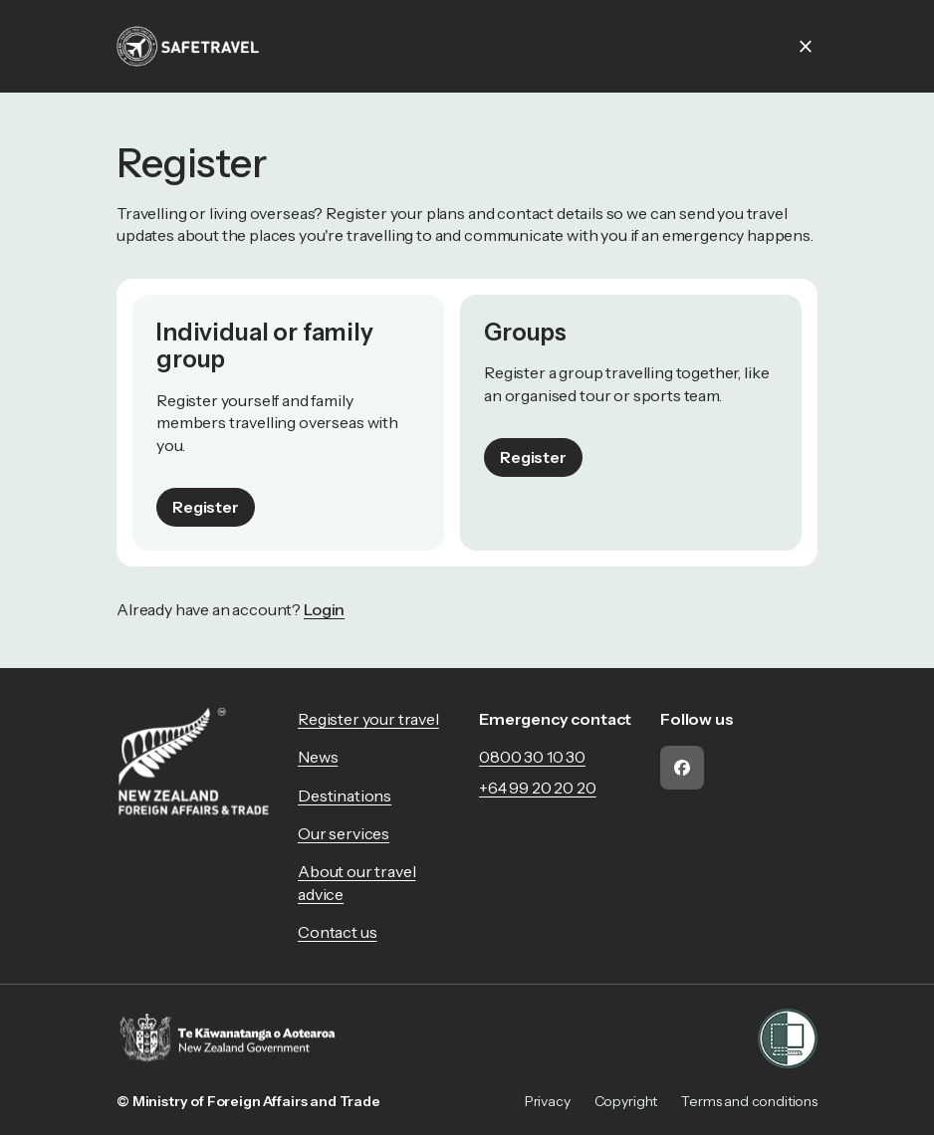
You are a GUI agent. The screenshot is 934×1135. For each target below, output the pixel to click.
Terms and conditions (749, 1101)
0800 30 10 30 (532, 757)
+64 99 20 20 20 (537, 787)
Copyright (626, 1101)
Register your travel (368, 719)
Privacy (548, 1101)
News (318, 757)
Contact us (337, 932)
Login (324, 609)
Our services (343, 833)
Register (205, 507)
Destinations (344, 795)
